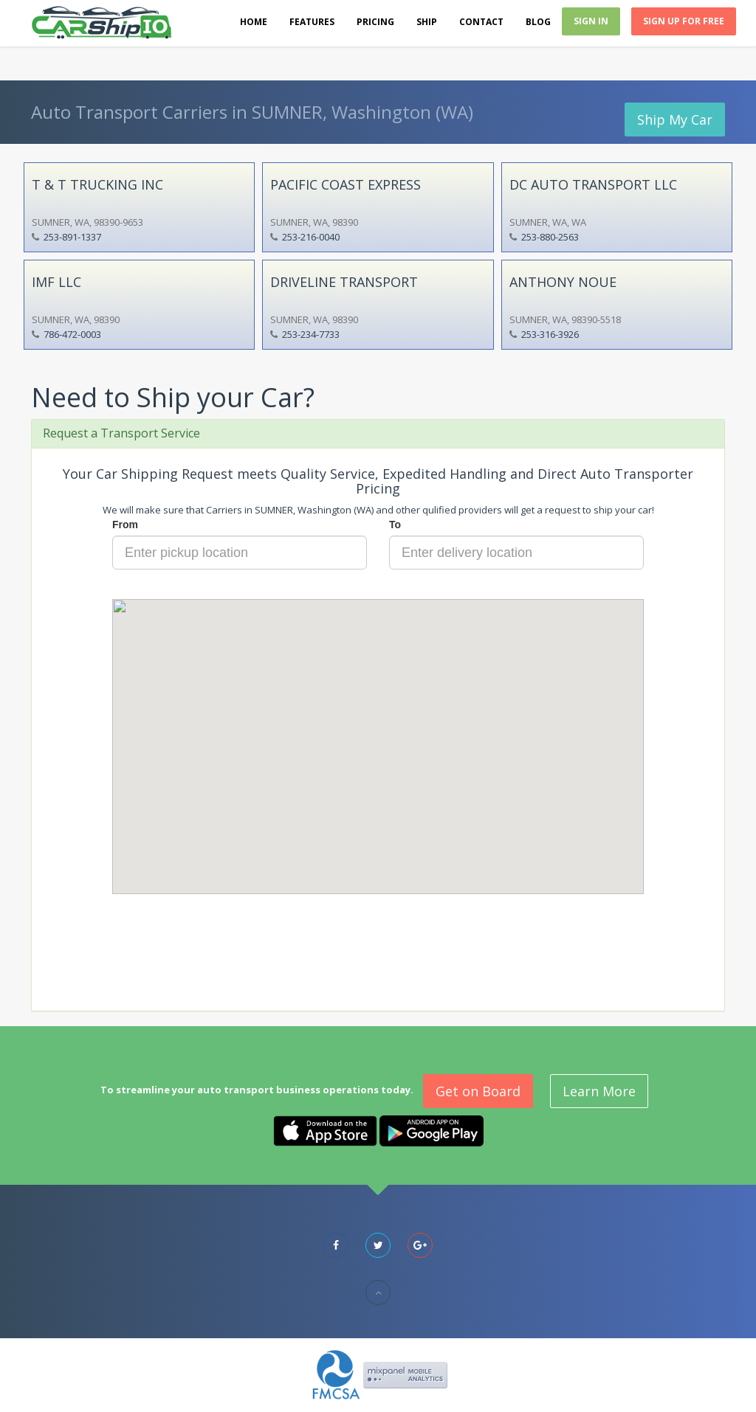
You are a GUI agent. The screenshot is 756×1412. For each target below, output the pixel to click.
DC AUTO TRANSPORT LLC (593, 184)
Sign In (591, 21)
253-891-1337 (72, 236)
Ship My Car (674, 119)
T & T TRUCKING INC (97, 184)
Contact (481, 21)
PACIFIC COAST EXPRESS (345, 184)
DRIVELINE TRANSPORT (344, 282)
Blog (538, 21)
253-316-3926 (550, 334)
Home (253, 21)
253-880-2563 (550, 236)
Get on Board (478, 1091)
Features (311, 21)
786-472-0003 (72, 334)
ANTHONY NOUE (562, 282)
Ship (426, 21)
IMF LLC (56, 282)
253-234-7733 (311, 334)
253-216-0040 (311, 236)
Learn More (599, 1091)
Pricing (375, 21)
